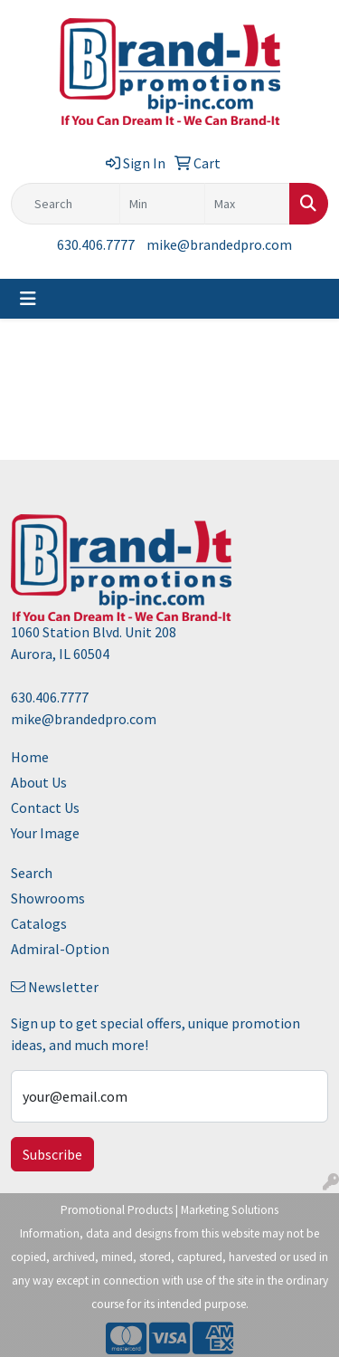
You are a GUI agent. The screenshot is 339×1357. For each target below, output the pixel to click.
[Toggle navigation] (28, 298)
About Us (39, 782)
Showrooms (48, 898)
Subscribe (52, 1154)
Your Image (45, 833)
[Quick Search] (65, 204)
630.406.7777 (96, 244)
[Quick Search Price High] (247, 204)
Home (30, 757)
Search (31, 873)
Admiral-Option (60, 949)
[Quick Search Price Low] (162, 204)
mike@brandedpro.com (219, 244)
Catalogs (39, 923)
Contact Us (45, 807)
